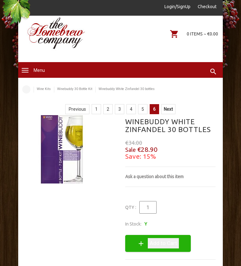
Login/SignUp (177, 6)
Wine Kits (44, 89)
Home (26, 89)
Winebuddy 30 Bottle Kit (74, 89)
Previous (77, 109)
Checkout (207, 6)
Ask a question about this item (154, 176)
